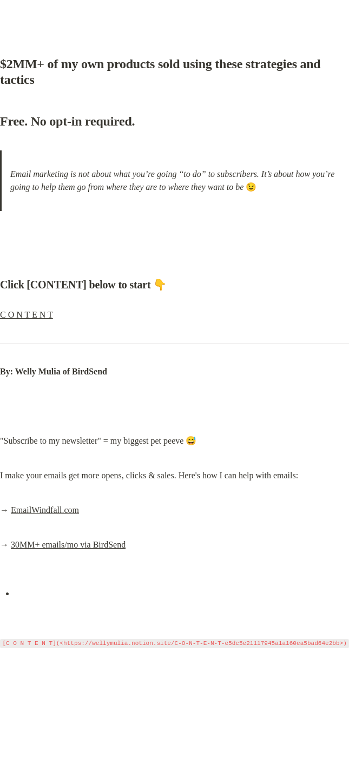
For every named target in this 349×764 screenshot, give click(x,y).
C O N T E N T (26, 314)
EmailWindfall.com (45, 510)
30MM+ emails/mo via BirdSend (68, 544)
